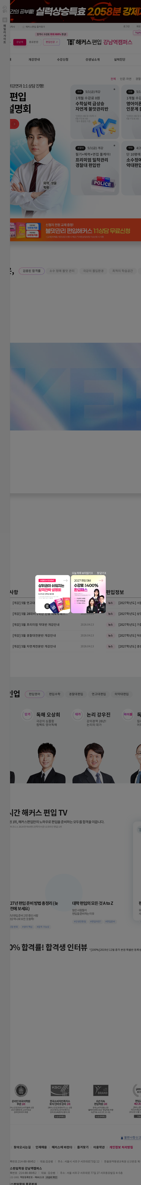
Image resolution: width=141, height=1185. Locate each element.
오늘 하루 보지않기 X (82, 573)
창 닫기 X (101, 573)
